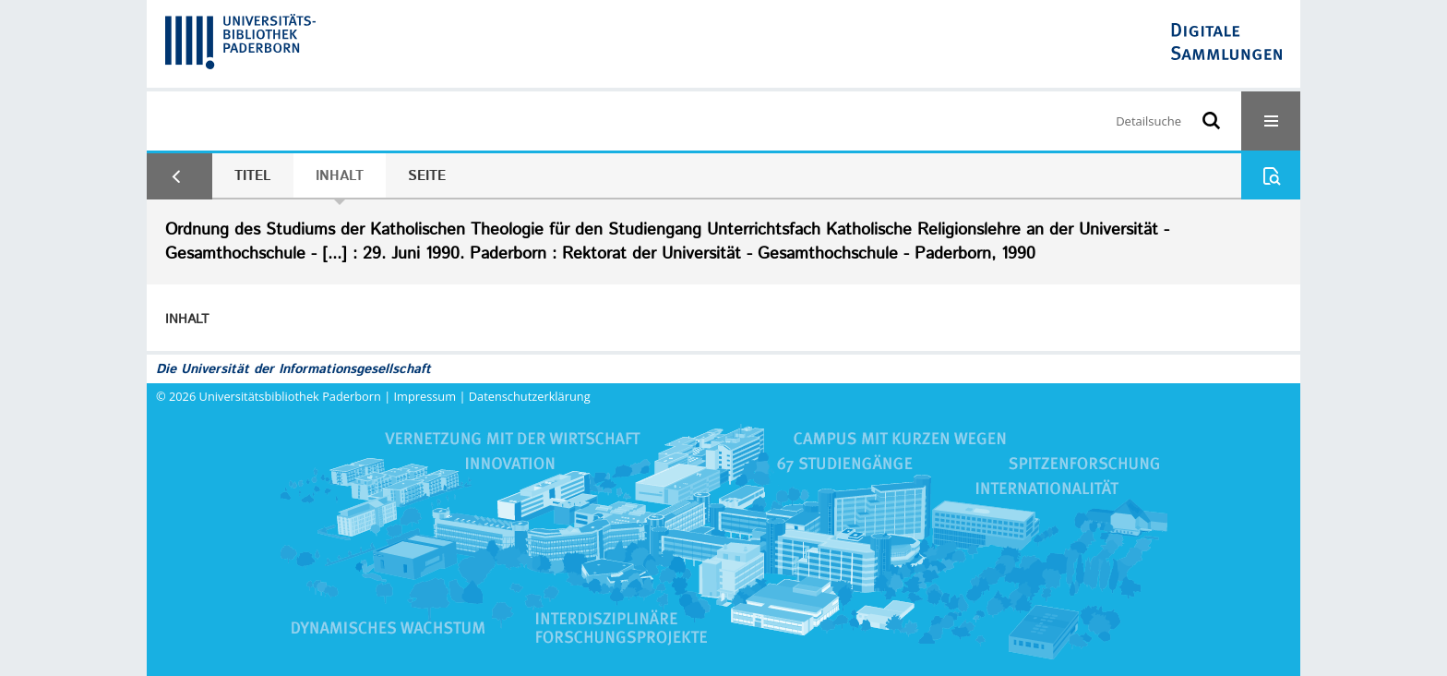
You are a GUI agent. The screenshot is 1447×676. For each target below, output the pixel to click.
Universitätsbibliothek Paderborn (290, 396)
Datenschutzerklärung (530, 396)
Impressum (425, 396)
